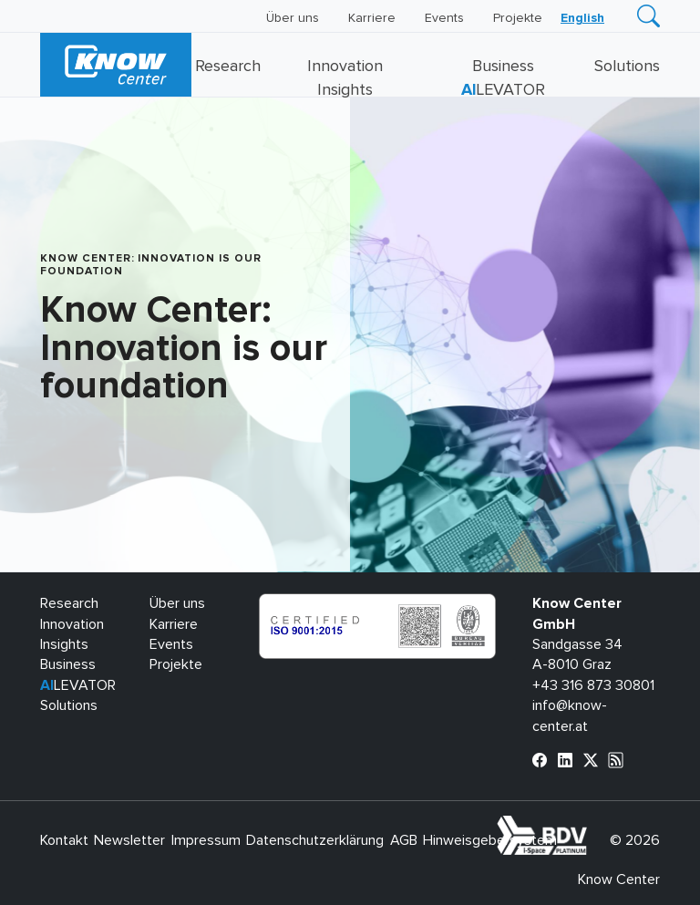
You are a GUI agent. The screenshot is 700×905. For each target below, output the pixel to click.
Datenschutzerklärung (315, 840)
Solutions (627, 66)
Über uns (292, 18)
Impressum (206, 840)
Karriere (372, 18)
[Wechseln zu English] (582, 18)
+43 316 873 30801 (593, 685)
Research (228, 66)
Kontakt (64, 840)
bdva (590, 825)
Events (444, 18)
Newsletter (129, 840)
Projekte (517, 18)
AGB (403, 840)
